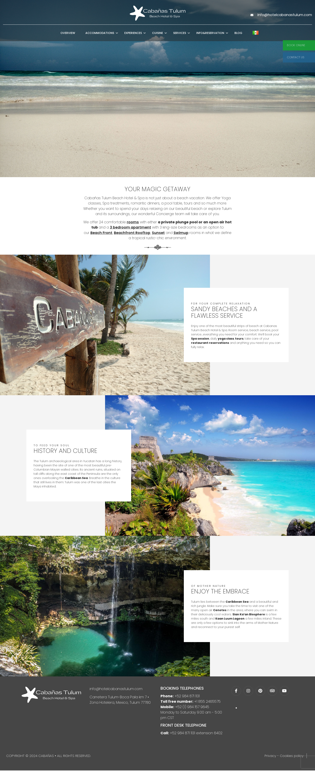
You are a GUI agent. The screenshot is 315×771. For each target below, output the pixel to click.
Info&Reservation (210, 35)
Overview (67, 35)
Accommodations (99, 35)
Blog (238, 35)
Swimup (180, 233)
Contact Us (295, 57)
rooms (135, 222)
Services (179, 35)
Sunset (157, 233)
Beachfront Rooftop (131, 233)
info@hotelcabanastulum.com (116, 689)
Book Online (296, 45)
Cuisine (157, 35)
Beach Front (100, 233)
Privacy (270, 756)
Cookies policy (292, 756)
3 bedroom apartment (133, 227)
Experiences (133, 35)
